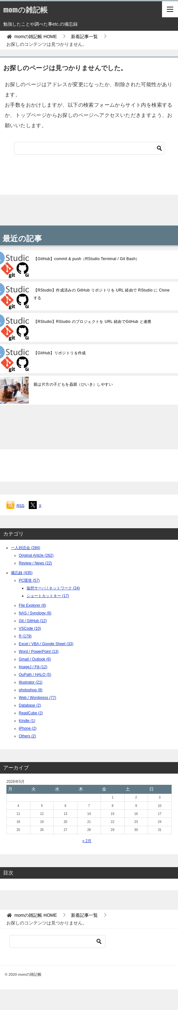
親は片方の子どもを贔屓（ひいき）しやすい (73, 384)
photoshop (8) (31, 690)
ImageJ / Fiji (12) (33, 667)
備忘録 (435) (21, 573)
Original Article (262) (36, 555)
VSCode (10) (30, 628)
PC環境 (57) (29, 580)
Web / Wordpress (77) (37, 697)
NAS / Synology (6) (35, 613)
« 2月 (86, 841)
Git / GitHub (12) (33, 621)
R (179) (25, 636)
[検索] (89, 148)
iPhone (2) (27, 728)
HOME (35, 36)
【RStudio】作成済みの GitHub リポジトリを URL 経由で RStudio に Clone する (102, 294)
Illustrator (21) (31, 682)
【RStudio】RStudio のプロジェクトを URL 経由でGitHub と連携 (92, 321)
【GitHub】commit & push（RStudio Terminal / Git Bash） (87, 259)
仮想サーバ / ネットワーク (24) (53, 588)
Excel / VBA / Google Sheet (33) (46, 644)
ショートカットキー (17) (48, 596)
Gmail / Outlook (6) (35, 659)
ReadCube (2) (31, 713)
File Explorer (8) (32, 605)
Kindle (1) (27, 720)
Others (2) (27, 736)
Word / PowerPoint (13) (39, 651)
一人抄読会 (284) (25, 548)
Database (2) (30, 705)
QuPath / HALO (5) (35, 674)
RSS (21, 505)
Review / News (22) (35, 563)
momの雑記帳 (25, 9)
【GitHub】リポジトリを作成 (60, 353)
